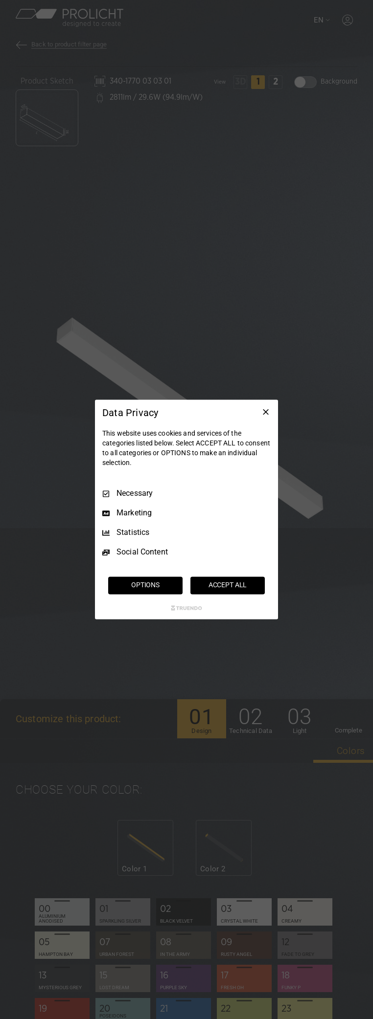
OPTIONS (145, 585)
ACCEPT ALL (228, 585)
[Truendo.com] (186, 608)
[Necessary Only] (266, 411)
